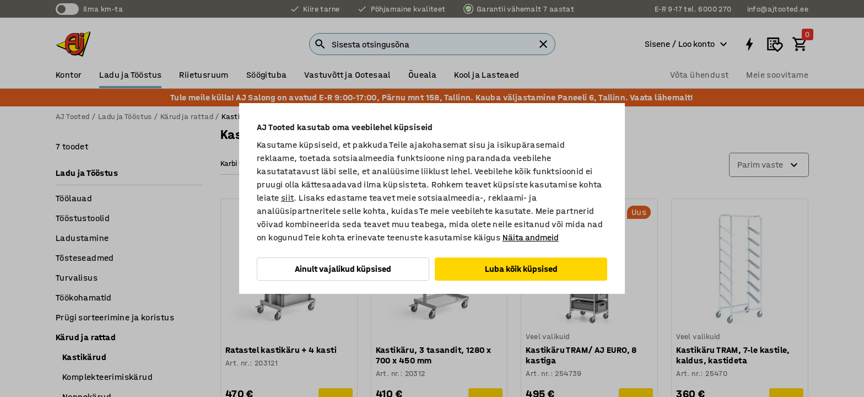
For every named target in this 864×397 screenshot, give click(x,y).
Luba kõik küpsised (521, 269)
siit (287, 197)
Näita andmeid (531, 237)
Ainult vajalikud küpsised (343, 269)
